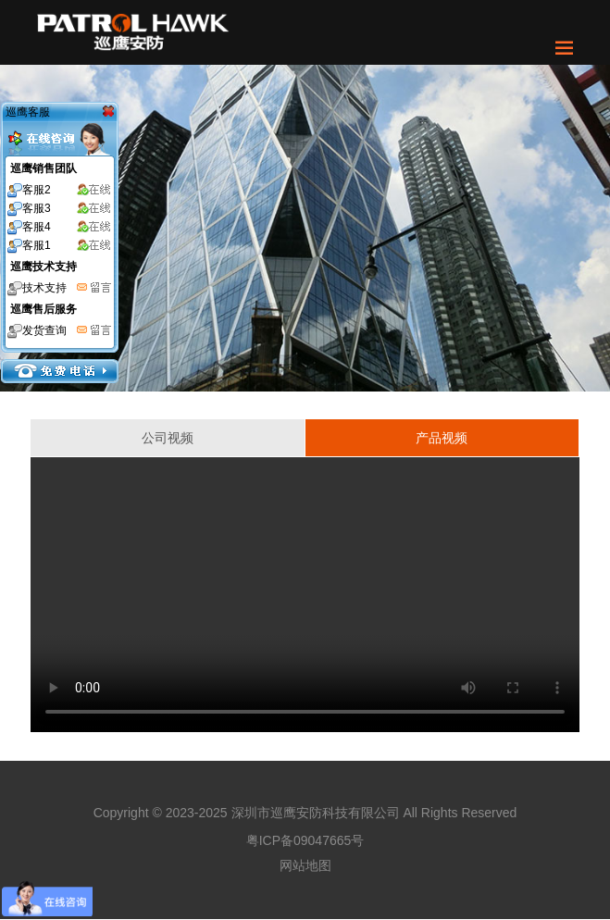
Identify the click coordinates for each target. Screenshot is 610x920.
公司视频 (167, 437)
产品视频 (441, 437)
